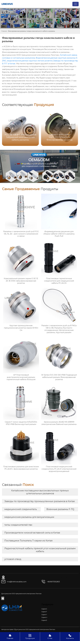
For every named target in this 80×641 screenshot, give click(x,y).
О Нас (50, 636)
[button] (73, 127)
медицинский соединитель (20, 509)
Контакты (70, 636)
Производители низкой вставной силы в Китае (32, 532)
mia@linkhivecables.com (16, 582)
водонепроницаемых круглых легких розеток (30, 61)
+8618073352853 (53, 582)
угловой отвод (12, 559)
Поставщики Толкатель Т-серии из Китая (28, 540)
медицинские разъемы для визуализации (29, 517)
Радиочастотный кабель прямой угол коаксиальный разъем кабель (40, 550)
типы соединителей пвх (18, 525)
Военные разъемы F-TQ (60, 509)
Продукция (30, 636)
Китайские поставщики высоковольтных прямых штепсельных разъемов (40, 492)
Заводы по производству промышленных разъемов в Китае (39, 501)
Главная (4, 31)
